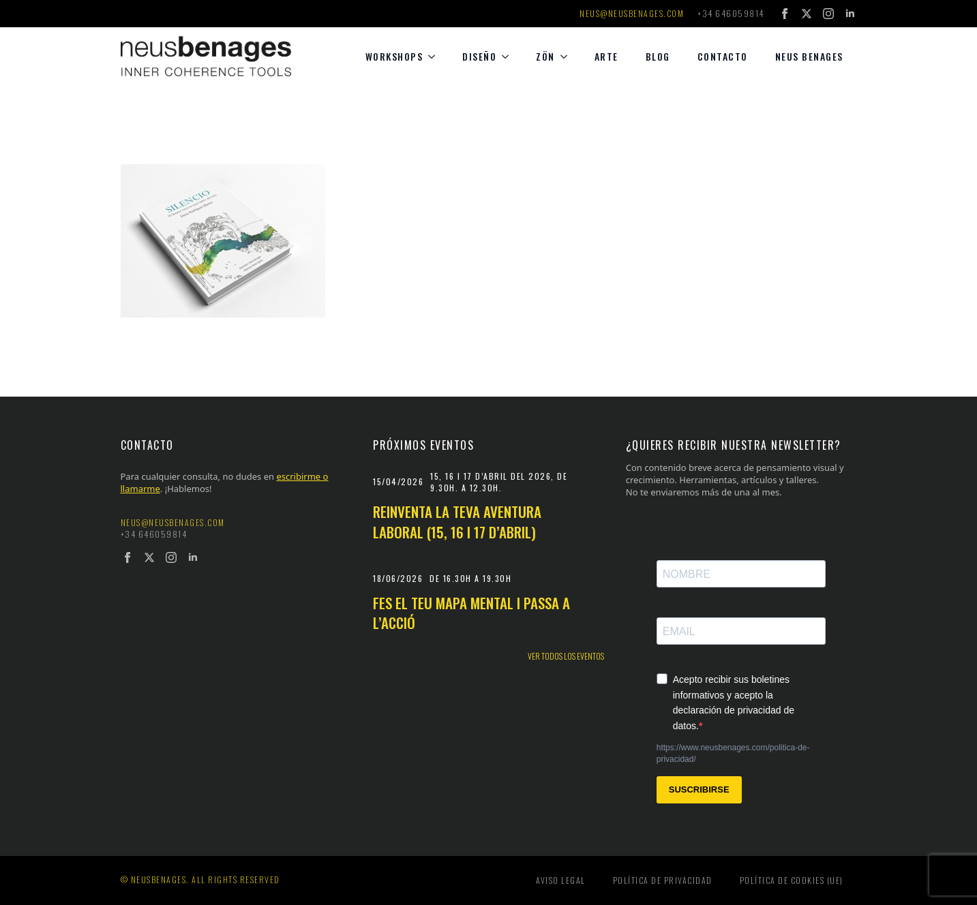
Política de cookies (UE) (791, 880)
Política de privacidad (662, 880)
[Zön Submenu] (568, 56)
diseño (479, 56)
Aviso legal (561, 880)
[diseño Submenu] (509, 56)
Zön (545, 56)
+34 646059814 (730, 13)
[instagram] (828, 13)
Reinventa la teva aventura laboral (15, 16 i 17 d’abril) (457, 522)
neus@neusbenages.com (632, 13)
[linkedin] (850, 13)
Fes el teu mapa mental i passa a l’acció (471, 613)
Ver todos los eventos (566, 656)
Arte (606, 56)
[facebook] (785, 13)
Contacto (722, 56)
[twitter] (806, 13)
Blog (658, 56)
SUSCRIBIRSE (699, 789)
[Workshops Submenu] (436, 56)
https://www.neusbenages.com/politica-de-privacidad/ (733, 753)
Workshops (394, 56)
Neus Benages (809, 56)
